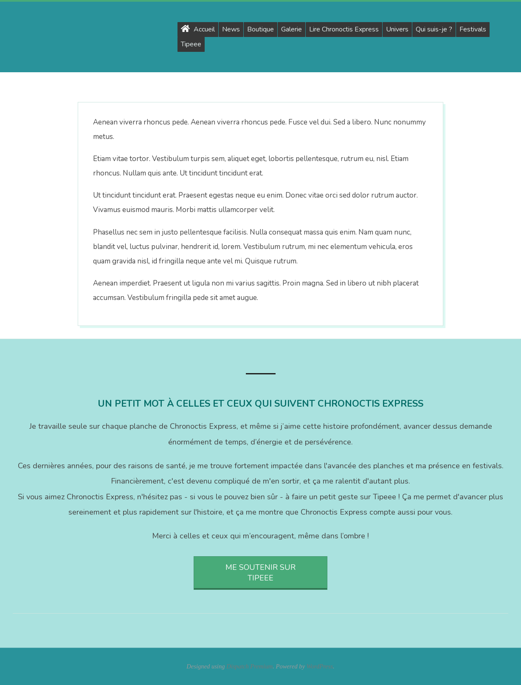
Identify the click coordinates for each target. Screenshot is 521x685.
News (231, 29)
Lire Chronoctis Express (344, 29)
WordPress (320, 666)
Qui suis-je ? (434, 29)
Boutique (260, 29)
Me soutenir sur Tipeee (260, 572)
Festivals (472, 29)
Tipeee (191, 44)
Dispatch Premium (249, 666)
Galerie (291, 29)
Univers (397, 29)
